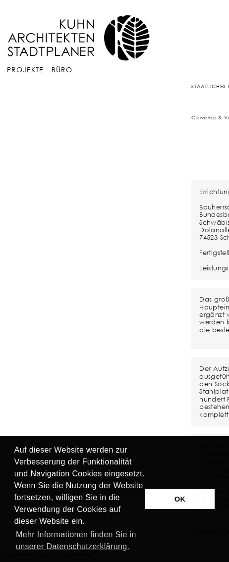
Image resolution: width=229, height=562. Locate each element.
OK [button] (179, 499)
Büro (62, 69)
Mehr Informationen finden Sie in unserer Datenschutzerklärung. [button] (76, 540)
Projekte (25, 69)
